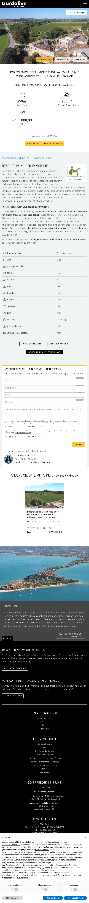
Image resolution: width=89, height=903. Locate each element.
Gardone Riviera (44, 744)
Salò (44, 747)
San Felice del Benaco (44, 751)
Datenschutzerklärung (33, 421)
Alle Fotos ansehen (58, 344)
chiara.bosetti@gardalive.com (35, 462)
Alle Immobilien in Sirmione (15, 158)
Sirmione (44, 769)
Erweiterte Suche (42, 158)
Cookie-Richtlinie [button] (42, 850)
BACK (8, 638)
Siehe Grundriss (63, 59)
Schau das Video (44, 59)
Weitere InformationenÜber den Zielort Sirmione (70, 635)
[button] (85, 837)
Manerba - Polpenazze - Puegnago (44, 762)
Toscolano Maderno (45, 754)
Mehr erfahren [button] (12, 898)
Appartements (44, 718)
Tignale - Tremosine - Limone (44, 765)
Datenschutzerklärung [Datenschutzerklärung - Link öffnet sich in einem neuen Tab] (11, 845)
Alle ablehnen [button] (53, 898)
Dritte (58, 852)
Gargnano (44, 772)
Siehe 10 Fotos (79, 59)
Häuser (45, 725)
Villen (44, 721)
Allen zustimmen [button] (75, 898)
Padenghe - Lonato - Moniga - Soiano (45, 758)
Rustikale (45, 729)
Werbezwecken (8, 860)
